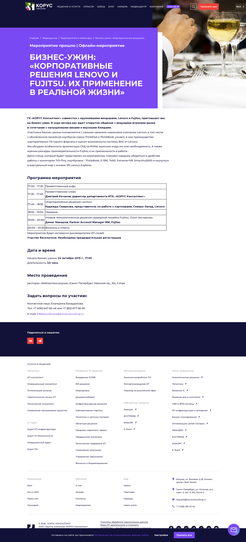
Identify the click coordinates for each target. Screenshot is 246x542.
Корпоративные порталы (89, 410)
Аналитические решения (187, 377)
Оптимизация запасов (39, 390)
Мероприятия (83, 505)
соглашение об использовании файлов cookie (121, 535)
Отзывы (80, 492)
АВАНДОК (179, 430)
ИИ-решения (83, 384)
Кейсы (101, 6)
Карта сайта (130, 505)
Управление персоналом (89, 456)
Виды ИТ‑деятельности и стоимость (119, 525)
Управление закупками (88, 450)
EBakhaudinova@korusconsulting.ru (60, 313)
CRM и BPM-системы (185, 404)
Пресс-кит (32, 498)
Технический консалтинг (40, 404)
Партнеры (129, 492)
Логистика (179, 384)
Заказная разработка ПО (137, 377)
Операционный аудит (39, 442)
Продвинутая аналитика (89, 437)
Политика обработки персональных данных (124, 522)
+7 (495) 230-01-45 (185, 506)
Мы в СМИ (33, 492)
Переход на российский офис (140, 390)
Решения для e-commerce (188, 397)
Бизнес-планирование (186, 417)
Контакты (81, 498)
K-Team (129, 429)
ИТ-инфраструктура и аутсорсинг (191, 410)
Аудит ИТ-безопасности (40, 436)
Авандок (130, 409)
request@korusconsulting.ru (191, 499)
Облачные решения (86, 423)
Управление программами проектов (47, 410)
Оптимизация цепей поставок (190, 423)
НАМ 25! (172, 6)
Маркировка (82, 390)
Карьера (123, 6)
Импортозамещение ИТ (136, 384)
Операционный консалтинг (42, 384)
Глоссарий (32, 505)
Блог (111, 6)
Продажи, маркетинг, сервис (91, 430)
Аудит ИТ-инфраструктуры (41, 429)
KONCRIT (130, 422)
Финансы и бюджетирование (91, 463)
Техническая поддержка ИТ (91, 443)
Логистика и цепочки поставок (92, 417)
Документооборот (85, 397)
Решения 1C (180, 390)
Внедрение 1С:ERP (86, 377)
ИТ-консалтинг (35, 377)
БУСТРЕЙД (131, 416)
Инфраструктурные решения (91, 404)
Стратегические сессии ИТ (41, 397)
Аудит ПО (32, 449)
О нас (79, 485)
